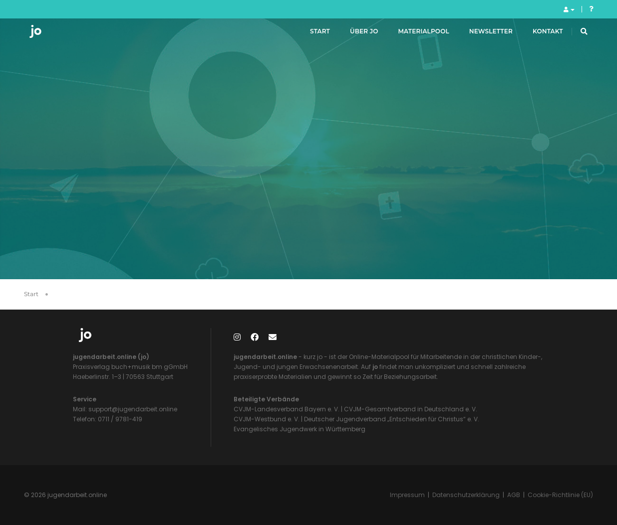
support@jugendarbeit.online (132, 409)
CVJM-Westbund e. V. (267, 419)
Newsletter (480, 34)
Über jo (353, 34)
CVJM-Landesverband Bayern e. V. (286, 409)
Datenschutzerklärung (466, 495)
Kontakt (537, 34)
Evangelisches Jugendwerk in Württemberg (299, 429)
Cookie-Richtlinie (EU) (560, 495)
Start (309, 34)
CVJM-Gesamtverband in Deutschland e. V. (409, 409)
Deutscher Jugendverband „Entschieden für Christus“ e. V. (391, 419)
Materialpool (412, 34)
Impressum (407, 495)
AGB (513, 495)
